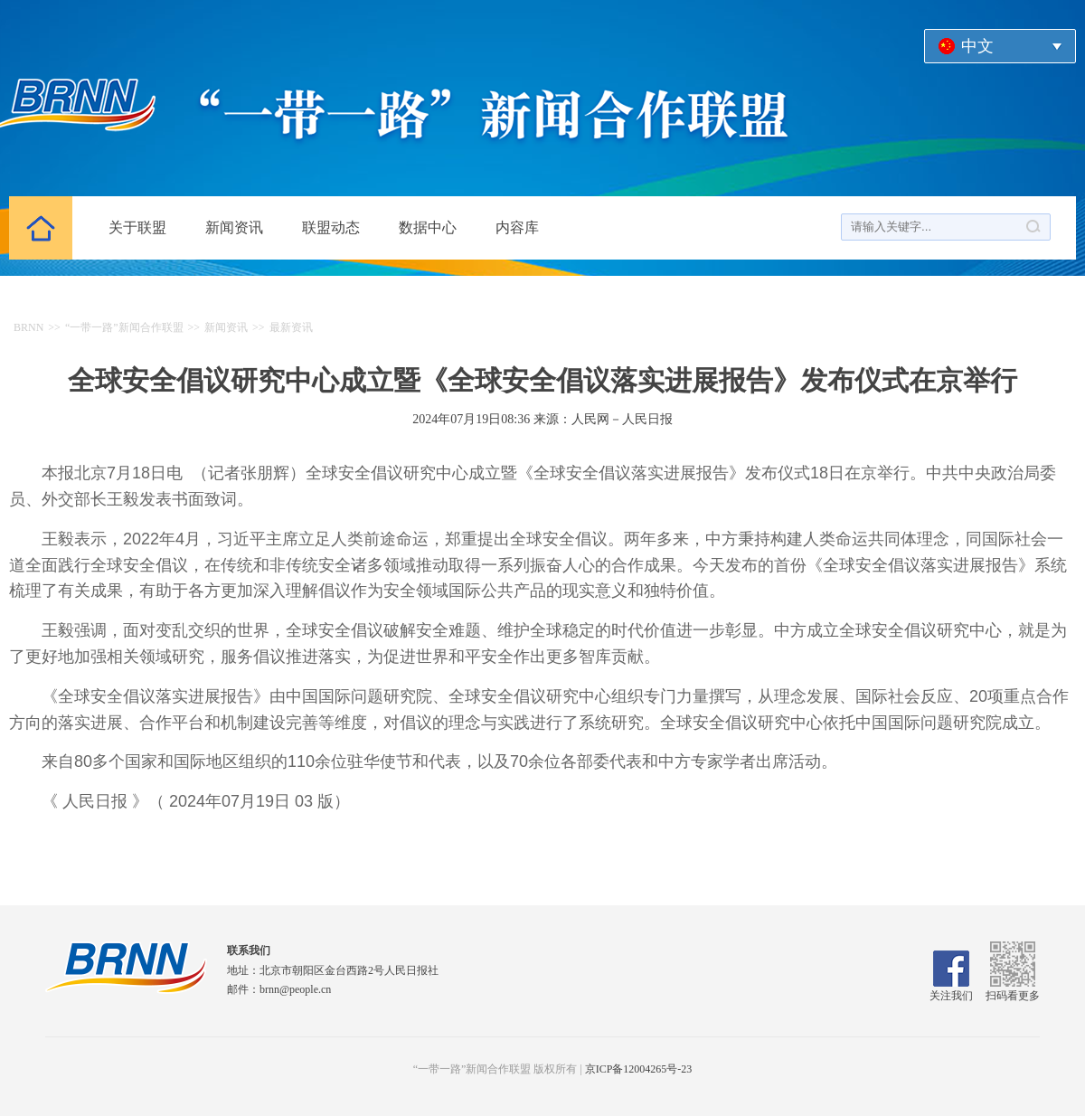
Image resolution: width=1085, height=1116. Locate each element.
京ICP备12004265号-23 (639, 1069)
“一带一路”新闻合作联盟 (124, 327)
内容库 (517, 227)
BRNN (28, 327)
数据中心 (428, 227)
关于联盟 (137, 227)
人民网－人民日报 (622, 419)
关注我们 (951, 989)
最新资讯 (291, 327)
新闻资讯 (234, 227)
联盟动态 (331, 227)
